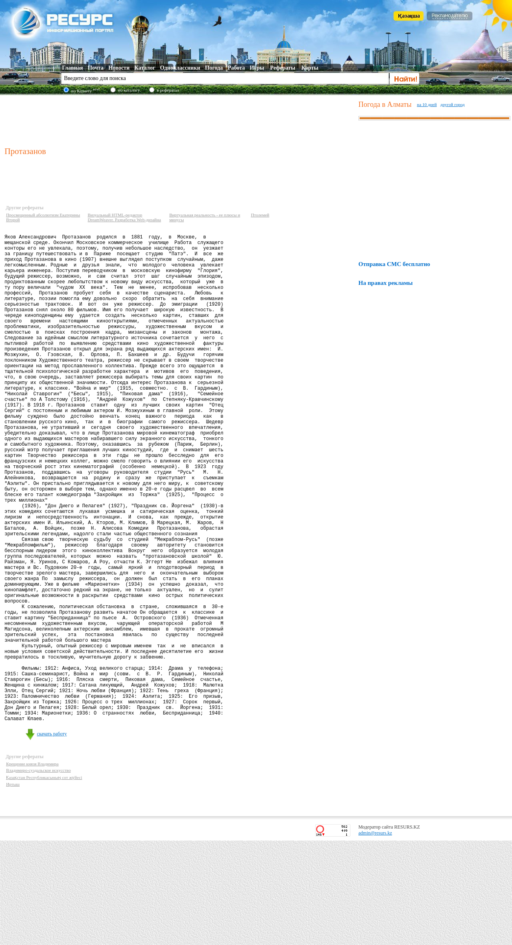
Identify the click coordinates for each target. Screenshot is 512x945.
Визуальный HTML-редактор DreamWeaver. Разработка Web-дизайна (124, 217)
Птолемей (260, 214)
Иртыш (13, 888)
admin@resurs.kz (375, 937)
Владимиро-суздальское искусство (38, 874)
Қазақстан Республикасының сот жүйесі (44, 881)
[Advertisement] (179, 120)
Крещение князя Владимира (32, 868)
